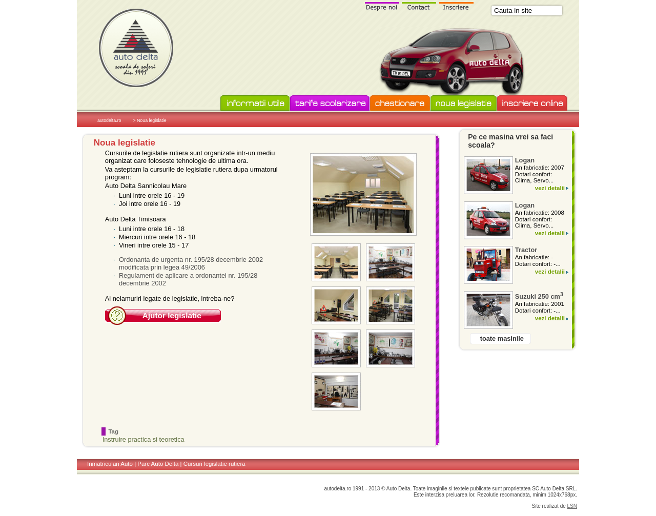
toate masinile (502, 338)
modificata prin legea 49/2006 (162, 267)
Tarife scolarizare (330, 103)
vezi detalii (550, 188)
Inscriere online (532, 103)
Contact (419, 6)
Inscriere (457, 6)
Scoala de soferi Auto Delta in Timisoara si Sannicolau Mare (136, 48)
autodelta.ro (109, 120)
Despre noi (382, 6)
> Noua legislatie (149, 120)
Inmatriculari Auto (110, 464)
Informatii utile (255, 103)
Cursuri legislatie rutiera (214, 464)
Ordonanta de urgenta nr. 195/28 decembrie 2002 (191, 259)
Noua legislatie (463, 103)
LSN (572, 506)
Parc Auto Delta (157, 464)
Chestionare (400, 103)
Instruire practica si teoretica (143, 439)
